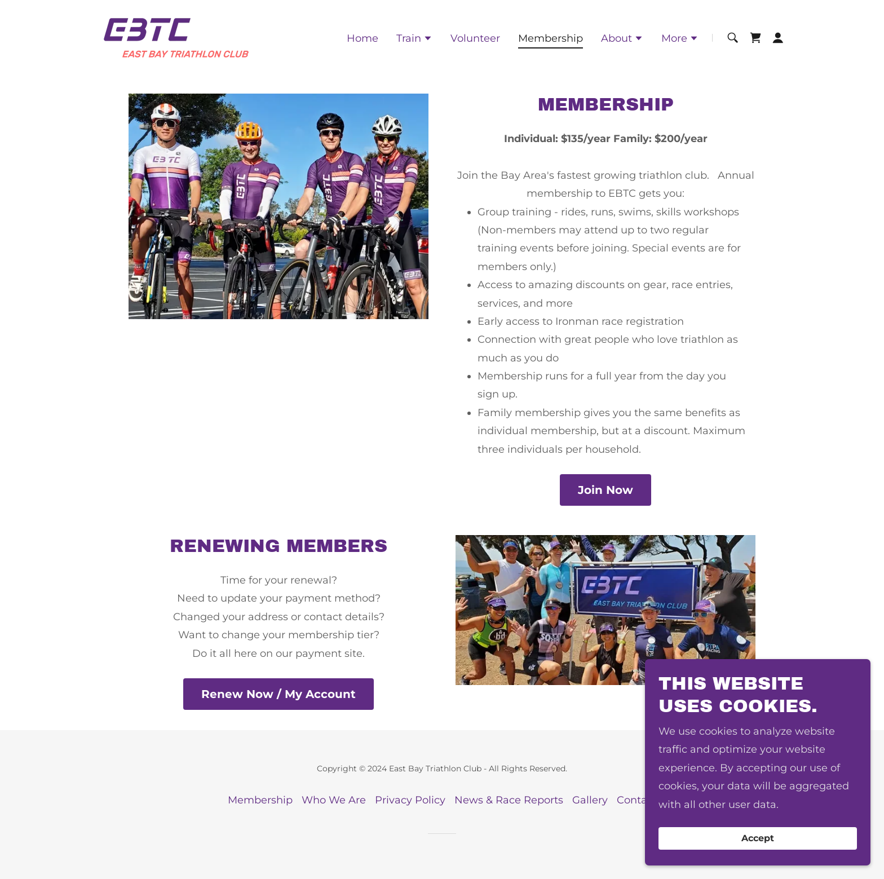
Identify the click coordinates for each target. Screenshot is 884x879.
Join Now (605, 490)
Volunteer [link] (475, 38)
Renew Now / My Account (278, 694)
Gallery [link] (590, 800)
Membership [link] (550, 38)
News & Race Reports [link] (508, 800)
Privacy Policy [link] (410, 800)
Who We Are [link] (334, 800)
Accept (757, 861)
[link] (176, 37)
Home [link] (362, 38)
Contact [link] (637, 800)
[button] (414, 39)
